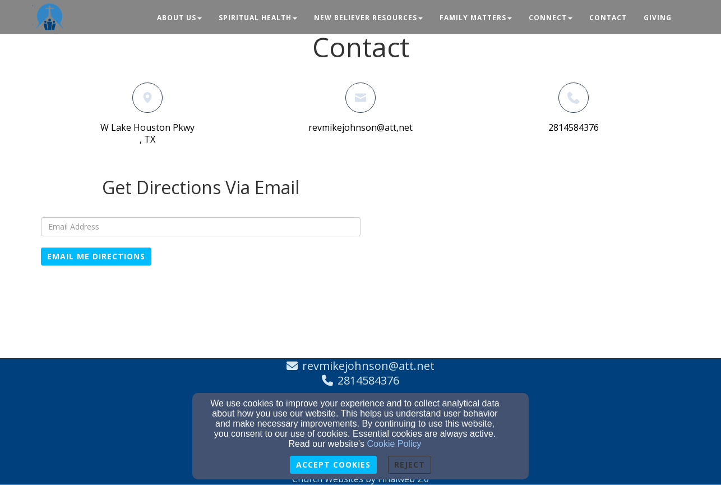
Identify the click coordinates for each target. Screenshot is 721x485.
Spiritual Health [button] (258, 17)
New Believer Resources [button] (368, 17)
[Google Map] (520, 260)
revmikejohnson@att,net (360, 127)
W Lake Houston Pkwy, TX (147, 133)
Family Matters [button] (476, 17)
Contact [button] (608, 17)
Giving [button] (658, 17)
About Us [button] (179, 17)
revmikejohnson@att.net (368, 365)
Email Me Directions (96, 256)
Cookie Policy (394, 444)
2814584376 (573, 127)
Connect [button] (550, 17)
